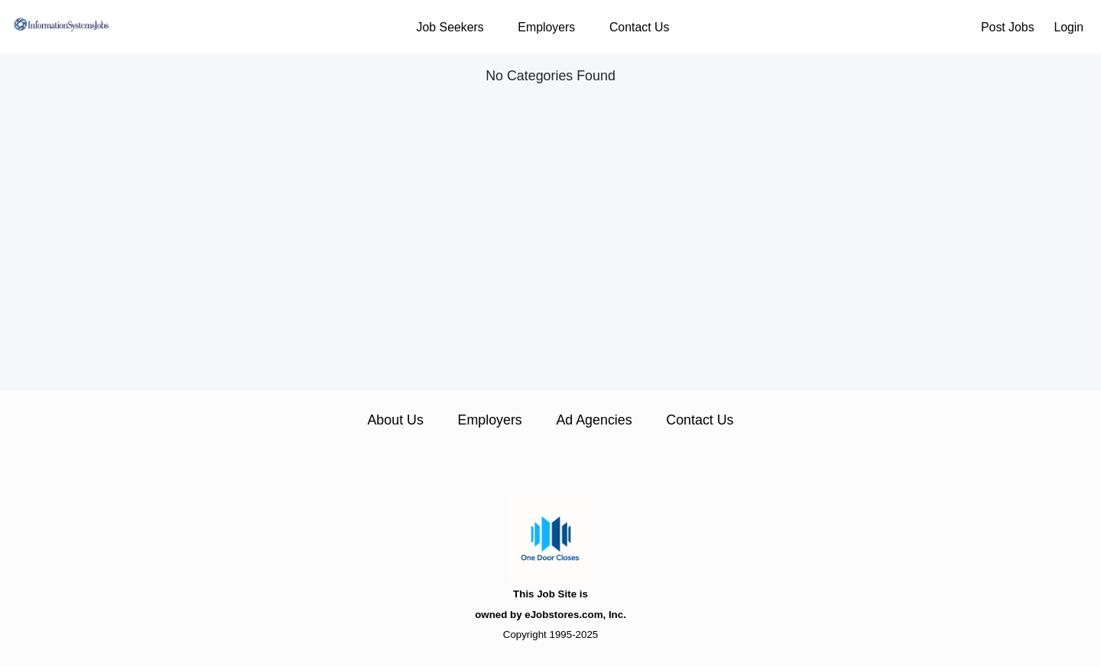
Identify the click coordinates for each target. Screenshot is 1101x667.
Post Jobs (1007, 27)
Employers (546, 27)
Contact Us (639, 27)
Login (1068, 27)
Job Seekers (450, 27)
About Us (395, 420)
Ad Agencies (594, 420)
